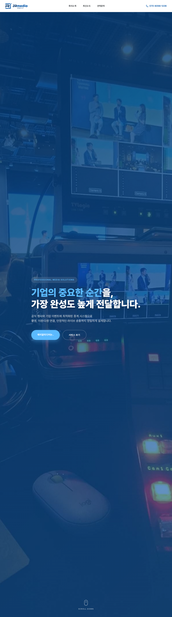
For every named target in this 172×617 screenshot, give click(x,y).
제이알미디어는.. (45, 334)
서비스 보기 (74, 334)
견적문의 (101, 6)
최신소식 (86, 6)
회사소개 (72, 6)
